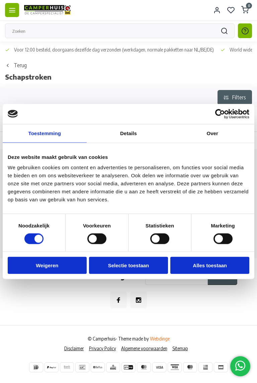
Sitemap (180, 348)
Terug (16, 65)
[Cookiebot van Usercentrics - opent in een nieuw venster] (220, 114)
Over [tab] (212, 133)
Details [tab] (128, 133)
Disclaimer (74, 348)
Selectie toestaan (128, 265)
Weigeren (47, 265)
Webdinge (160, 339)
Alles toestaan (210, 265)
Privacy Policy (102, 348)
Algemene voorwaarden (144, 348)
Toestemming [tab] (44, 133)
